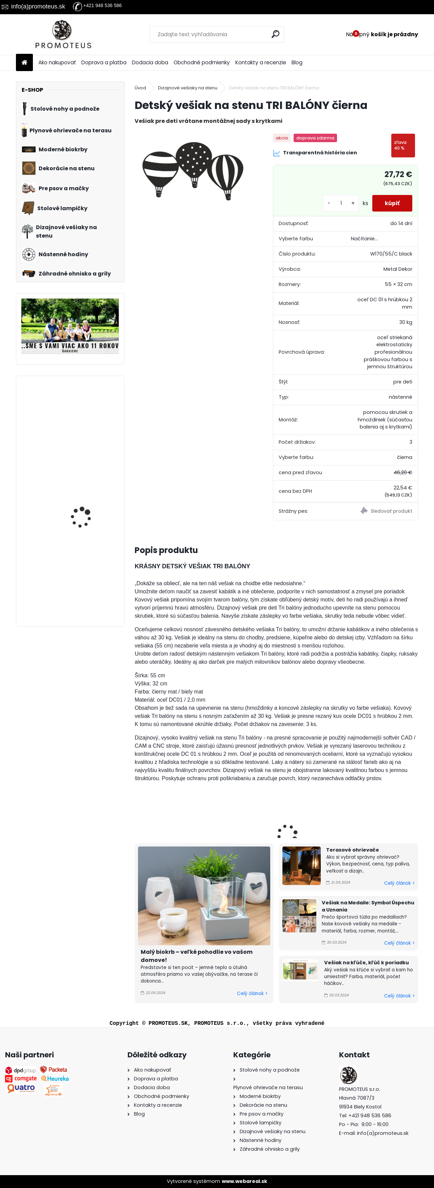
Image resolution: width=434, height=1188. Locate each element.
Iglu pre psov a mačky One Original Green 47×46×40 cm (87, 570)
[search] (276, 34)
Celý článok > (252, 993)
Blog (297, 62)
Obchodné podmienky (202, 62)
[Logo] (62, 34)
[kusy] (339, 203)
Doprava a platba (103, 62)
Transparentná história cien (315, 153)
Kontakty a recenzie (260, 62)
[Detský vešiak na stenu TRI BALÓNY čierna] (193, 171)
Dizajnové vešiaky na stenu (187, 88)
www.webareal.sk (244, 1181)
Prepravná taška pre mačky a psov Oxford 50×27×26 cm (86, 492)
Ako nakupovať (57, 62)
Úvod (140, 88)
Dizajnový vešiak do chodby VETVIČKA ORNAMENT (83, 414)
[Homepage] (24, 62)
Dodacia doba (150, 62)
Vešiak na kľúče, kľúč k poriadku (366, 962)
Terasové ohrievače (352, 849)
